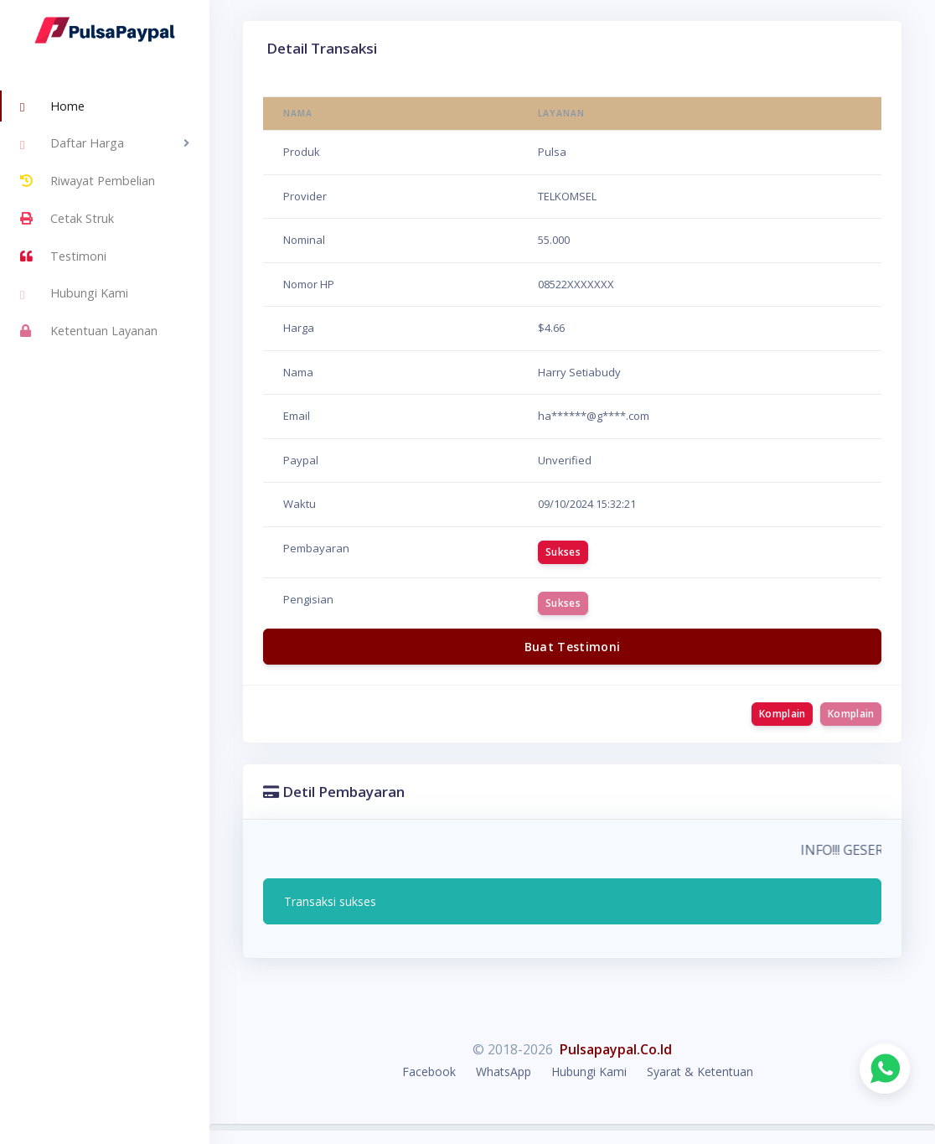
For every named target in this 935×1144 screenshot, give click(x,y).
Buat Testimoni (572, 647)
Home (52, 107)
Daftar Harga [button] (72, 145)
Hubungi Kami (74, 295)
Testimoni (63, 256)
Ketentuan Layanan (89, 331)
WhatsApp (503, 1071)
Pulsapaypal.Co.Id (616, 1049)
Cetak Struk (67, 219)
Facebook (429, 1071)
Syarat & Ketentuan (700, 1071)
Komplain (782, 714)
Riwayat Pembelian (87, 181)
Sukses (563, 552)
